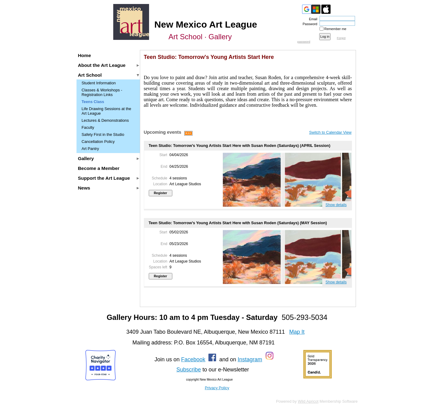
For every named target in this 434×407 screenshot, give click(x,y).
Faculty (88, 127)
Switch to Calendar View (330, 132)
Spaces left (158, 267)
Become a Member (99, 168)
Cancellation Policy (98, 141)
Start (163, 155)
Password (309, 24)
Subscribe (188, 370)
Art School (90, 75)
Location (160, 184)
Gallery (86, 158)
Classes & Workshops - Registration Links (102, 92)
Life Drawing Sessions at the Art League (106, 111)
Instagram (250, 359)
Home (84, 55)
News (84, 187)
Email (312, 19)
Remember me (335, 29)
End (164, 166)
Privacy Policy (217, 388)
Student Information (99, 83)
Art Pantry (90, 148)
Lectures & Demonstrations (105, 120)
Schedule (159, 178)
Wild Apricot (308, 401)
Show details (336, 205)
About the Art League (102, 65)
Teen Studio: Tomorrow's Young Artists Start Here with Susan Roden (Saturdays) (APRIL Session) (240, 145)
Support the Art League (104, 178)
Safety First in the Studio (103, 134)
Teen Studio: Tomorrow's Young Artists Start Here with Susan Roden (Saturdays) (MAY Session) (238, 223)
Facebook (193, 359)
